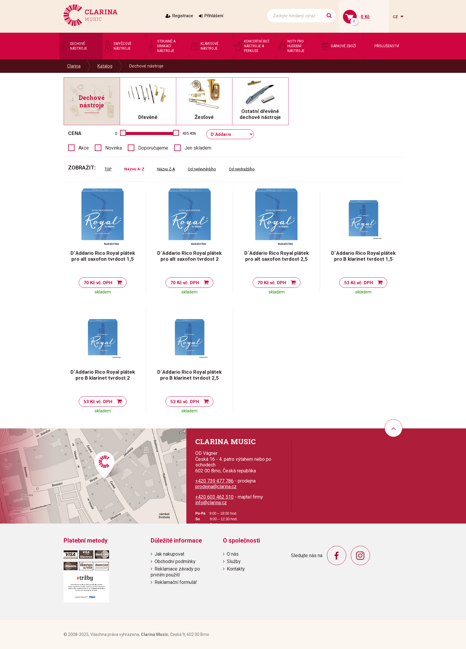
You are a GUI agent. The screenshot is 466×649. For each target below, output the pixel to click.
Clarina (74, 66)
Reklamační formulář (176, 582)
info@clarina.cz (211, 502)
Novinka (113, 148)
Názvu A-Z (134, 169)
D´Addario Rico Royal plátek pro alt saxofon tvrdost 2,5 (276, 256)
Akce (83, 148)
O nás (233, 554)
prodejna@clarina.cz (216, 486)
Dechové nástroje (146, 66)
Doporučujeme (153, 148)
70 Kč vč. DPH (98, 282)
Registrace (182, 15)
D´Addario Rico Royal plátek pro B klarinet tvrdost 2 (102, 375)
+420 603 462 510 (214, 497)
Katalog (104, 66)
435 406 (189, 133)
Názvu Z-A (166, 169)
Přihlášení (213, 15)
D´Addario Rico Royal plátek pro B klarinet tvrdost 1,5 (363, 256)
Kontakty (236, 569)
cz (396, 16)
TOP (108, 169)
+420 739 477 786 (214, 481)
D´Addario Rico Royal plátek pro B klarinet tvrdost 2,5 (189, 375)
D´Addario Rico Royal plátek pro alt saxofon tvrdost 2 (189, 256)
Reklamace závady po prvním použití (175, 571)
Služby (234, 561)
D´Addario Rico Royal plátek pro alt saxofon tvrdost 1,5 (102, 256)
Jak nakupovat (169, 554)
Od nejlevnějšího (202, 169)
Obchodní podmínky (175, 561)
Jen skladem (198, 148)
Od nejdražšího (242, 169)
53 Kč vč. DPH (358, 282)
